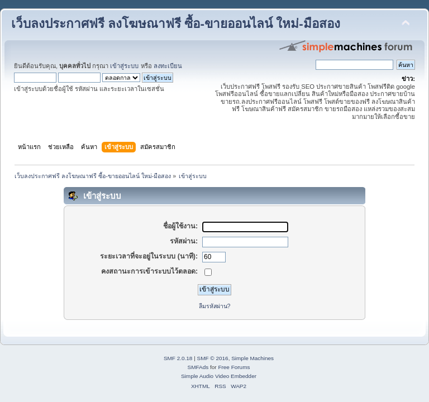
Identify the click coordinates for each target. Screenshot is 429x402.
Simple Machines (252, 358)
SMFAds (198, 367)
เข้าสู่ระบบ (124, 66)
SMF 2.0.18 (178, 358)
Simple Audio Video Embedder (218, 376)
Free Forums (234, 367)
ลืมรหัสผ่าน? (215, 306)
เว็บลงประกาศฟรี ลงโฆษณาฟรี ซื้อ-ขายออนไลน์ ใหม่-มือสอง (175, 24)
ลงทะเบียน (168, 66)
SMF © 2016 (212, 358)
